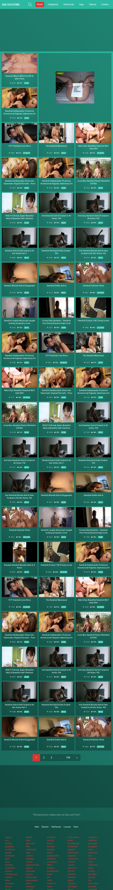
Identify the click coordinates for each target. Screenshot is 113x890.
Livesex (67, 819)
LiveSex (105, 4)
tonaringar (9, 876)
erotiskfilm (10, 861)
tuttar (7, 873)
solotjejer (30, 851)
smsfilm (71, 855)
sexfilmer (92, 833)
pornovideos (94, 885)
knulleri (8, 845)
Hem (37, 819)
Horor (75, 819)
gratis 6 (8, 830)
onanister (72, 870)
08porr (50, 858)
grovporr (29, 885)
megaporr (72, 876)
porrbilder (92, 882)
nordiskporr (10, 842)
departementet (32, 858)
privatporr (51, 885)
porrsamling (31, 870)
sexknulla (92, 830)
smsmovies (73, 851)
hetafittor (9, 858)
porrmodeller (73, 830)
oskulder (72, 867)
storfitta (29, 848)
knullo (91, 861)
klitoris (71, 882)
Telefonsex (68, 4)
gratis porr (30, 836)
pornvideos (93, 876)
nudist (28, 876)
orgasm (29, 867)
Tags (81, 4)
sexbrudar (30, 864)
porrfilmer (51, 830)
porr (7, 833)
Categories (53, 4)
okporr (71, 873)
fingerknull (93, 858)
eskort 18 (51, 876)
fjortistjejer (72, 879)
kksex (49, 845)
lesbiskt (92, 851)
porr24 (50, 836)
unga (28, 845)
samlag (50, 882)
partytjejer (9, 839)
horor (90, 842)
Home (40, 4)
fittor (28, 839)
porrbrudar (92, 845)
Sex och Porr (14, 4)
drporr (8, 882)
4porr (28, 833)
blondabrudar (73, 836)
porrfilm (50, 833)
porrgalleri (92, 839)
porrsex (71, 885)
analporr (29, 861)
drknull (29, 830)
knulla (28, 888)
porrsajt (91, 870)
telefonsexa (73, 845)
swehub (8, 870)
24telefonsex (11, 867)
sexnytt (29, 855)
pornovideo (93, 888)
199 (68, 750)
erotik (70, 833)
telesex (8, 879)
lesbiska (51, 839)
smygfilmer (52, 855)
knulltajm (51, 842)
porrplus (71, 888)
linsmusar (30, 879)
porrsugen (92, 836)
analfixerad (73, 839)
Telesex (92, 4)
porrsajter (92, 867)
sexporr (71, 858)
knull (7, 851)
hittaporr (71, 842)
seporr (50, 879)
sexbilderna (31, 842)
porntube (92, 879)
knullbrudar (10, 848)
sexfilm (29, 882)
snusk (49, 867)
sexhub (91, 864)
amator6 (8, 864)
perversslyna (31, 873)
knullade (8, 888)
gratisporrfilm (53, 848)
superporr (72, 848)
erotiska (50, 861)
